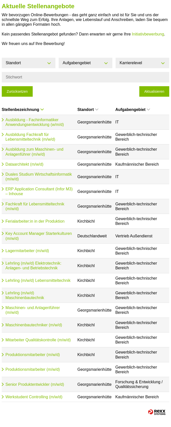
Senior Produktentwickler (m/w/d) (34, 384)
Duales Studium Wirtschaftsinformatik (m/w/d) (38, 176)
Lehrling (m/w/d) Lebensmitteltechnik (38, 280)
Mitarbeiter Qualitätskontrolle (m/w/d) (38, 340)
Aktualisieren (154, 91)
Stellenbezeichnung (23, 109)
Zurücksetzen (17, 91)
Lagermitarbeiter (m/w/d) (27, 251)
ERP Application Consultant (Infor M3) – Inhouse (39, 191)
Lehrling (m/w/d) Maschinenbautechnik (24, 295)
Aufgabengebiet (132, 109)
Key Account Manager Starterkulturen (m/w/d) (38, 235)
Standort (87, 109)
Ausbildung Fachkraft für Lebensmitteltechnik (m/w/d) (30, 136)
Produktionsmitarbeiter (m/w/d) (32, 355)
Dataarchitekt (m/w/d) (24, 164)
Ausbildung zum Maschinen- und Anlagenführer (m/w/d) (34, 151)
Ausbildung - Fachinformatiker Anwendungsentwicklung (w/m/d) (34, 122)
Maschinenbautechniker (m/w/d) (33, 325)
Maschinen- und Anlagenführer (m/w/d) (32, 310)
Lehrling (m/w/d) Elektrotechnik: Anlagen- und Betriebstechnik (33, 265)
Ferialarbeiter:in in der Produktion (35, 221)
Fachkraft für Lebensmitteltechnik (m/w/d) (34, 206)
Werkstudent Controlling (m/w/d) (33, 397)
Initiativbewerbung (148, 34)
